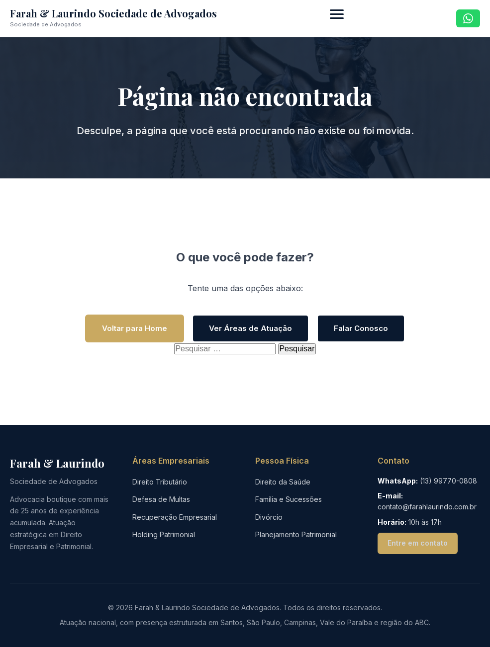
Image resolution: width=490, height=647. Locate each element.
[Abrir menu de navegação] (337, 18)
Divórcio (269, 517)
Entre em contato (418, 543)
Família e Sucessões (288, 499)
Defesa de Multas (161, 499)
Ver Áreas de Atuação (250, 328)
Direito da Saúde (282, 482)
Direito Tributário (159, 482)
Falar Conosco (361, 328)
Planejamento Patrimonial (296, 534)
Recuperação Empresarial (174, 517)
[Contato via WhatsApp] (468, 18)
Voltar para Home (134, 328)
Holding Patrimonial (163, 534)
